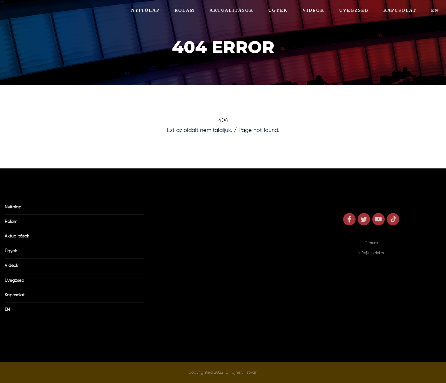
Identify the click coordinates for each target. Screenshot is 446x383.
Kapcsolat (400, 10)
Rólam (184, 10)
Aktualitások (231, 10)
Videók (313, 10)
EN (435, 10)
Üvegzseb (353, 10)
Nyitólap (145, 10)
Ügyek (278, 10)
